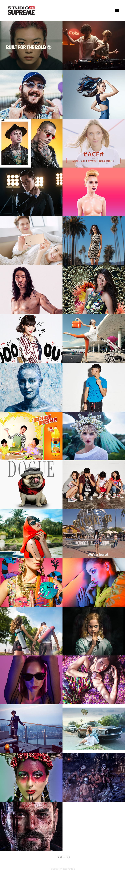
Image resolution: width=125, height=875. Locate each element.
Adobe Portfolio (68, 868)
